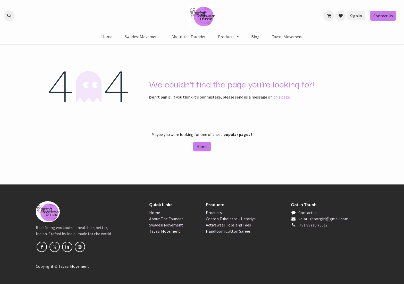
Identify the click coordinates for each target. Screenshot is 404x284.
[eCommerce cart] (328, 15)
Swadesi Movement (166, 225)
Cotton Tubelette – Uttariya (231, 218)
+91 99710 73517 (313, 225)
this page (281, 97)
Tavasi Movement (164, 231)
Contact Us (383, 15)
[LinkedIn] (67, 247)
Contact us (307, 212)
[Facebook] (42, 247)
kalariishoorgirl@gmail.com (323, 218)
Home (202, 146)
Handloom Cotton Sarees (228, 231)
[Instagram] (80, 247)
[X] (54, 247)
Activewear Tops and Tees (228, 225)
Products (214, 212)
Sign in (356, 15)
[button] (9, 15)
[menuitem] (107, 36)
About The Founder (166, 218)
